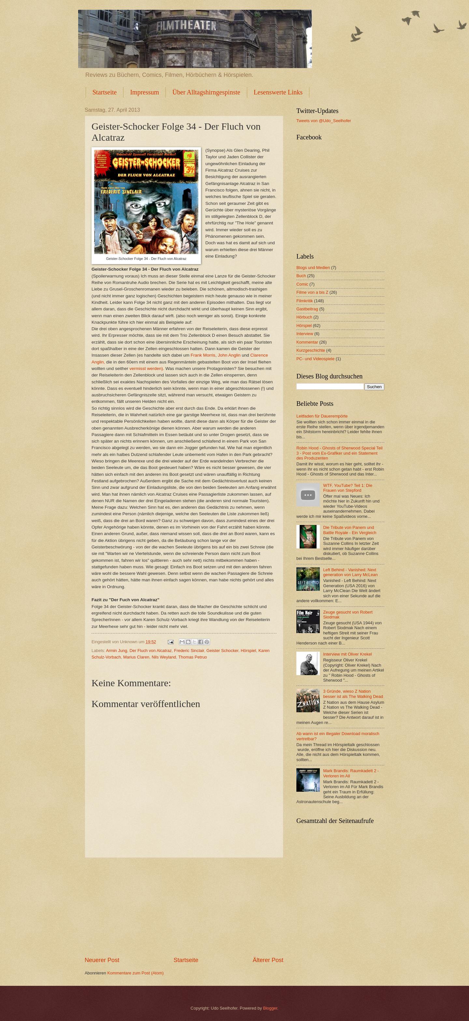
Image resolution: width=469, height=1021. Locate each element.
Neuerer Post (102, 960)
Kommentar (307, 342)
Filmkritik (304, 300)
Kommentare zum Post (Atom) (135, 973)
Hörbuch (304, 317)
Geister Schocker (222, 650)
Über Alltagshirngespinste (206, 92)
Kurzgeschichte (310, 350)
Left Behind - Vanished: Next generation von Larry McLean (350, 572)
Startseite (104, 92)
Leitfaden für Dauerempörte (322, 416)
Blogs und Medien (313, 267)
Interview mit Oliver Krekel (347, 654)
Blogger (270, 1008)
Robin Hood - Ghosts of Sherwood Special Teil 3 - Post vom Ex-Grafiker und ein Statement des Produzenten (339, 453)
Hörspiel (248, 650)
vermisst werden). (146, 368)
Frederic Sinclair (189, 650)
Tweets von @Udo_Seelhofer (323, 120)
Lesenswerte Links (278, 92)
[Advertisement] (184, 907)
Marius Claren (136, 657)
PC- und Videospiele (315, 358)
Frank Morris (203, 355)
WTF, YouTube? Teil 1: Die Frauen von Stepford (347, 488)
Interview (304, 333)
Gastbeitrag (307, 308)
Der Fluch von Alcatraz (151, 650)
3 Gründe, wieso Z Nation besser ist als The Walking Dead (353, 694)
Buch (301, 275)
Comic (302, 284)
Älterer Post (268, 960)
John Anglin (229, 355)
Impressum (144, 92)
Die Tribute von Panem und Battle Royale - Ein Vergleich (349, 530)
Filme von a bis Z (312, 292)
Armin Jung (116, 650)
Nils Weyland (164, 657)
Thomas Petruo (192, 657)
